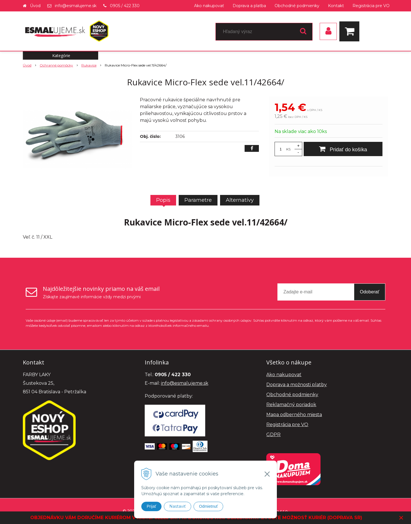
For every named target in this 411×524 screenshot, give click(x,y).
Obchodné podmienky (297, 5)
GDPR (273, 434)
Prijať (151, 506)
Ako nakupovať (209, 5)
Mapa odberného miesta (294, 414)
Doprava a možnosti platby (296, 384)
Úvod (35, 5)
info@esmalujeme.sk (75, 5)
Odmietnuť (208, 506)
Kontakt (336, 5)
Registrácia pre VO (371, 5)
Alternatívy (240, 200)
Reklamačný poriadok (291, 404)
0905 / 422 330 (125, 5)
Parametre (198, 200)
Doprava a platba (249, 5)
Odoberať (369, 291)
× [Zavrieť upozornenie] (401, 517)
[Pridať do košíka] (343, 149)
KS (288, 149)
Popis (163, 200)
